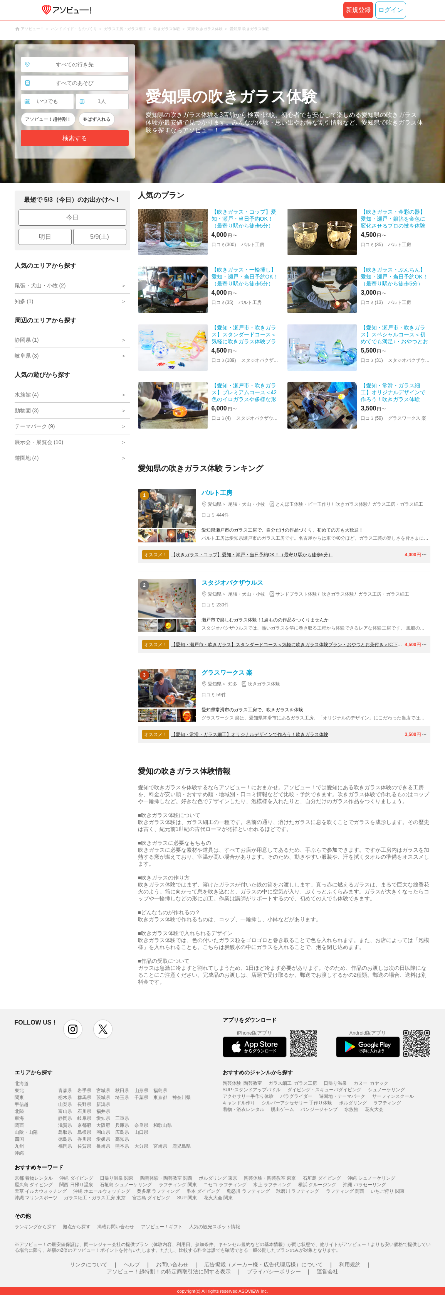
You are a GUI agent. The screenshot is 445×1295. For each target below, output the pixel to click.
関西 (19, 1125)
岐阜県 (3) (27, 356)
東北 (19, 1090)
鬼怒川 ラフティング (248, 1191)
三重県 (122, 1118)
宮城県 (103, 1090)
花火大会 (374, 1109)
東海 (19, 1118)
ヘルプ (132, 1264)
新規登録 (358, 10)
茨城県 (103, 1097)
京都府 (84, 1125)
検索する (74, 138)
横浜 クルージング (317, 1184)
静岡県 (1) (27, 340)
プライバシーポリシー (274, 1271)
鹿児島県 (181, 1146)
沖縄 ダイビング (76, 1178)
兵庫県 (122, 1125)
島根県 (84, 1132)
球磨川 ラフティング (297, 1191)
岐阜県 (84, 1118)
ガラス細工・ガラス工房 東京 (94, 1197)
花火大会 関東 (218, 1197)
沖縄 (19, 1153)
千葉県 (141, 1097)
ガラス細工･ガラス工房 (293, 1083)
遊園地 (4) (27, 458)
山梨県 (65, 1104)
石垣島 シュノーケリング (126, 1184)
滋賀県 (65, 1125)
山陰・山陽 (26, 1132)
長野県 (84, 1104)
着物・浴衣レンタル (243, 1109)
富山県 (65, 1111)
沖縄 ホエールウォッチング (101, 1191)
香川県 (84, 1139)
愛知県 (103, 1118)
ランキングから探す (35, 1226)
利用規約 (350, 1264)
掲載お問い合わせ (115, 1226)
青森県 (65, 1090)
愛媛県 (103, 1139)
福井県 (103, 1111)
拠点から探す (77, 1226)
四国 (19, 1139)
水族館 (351, 1109)
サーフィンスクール (393, 1096)
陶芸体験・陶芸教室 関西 (166, 1178)
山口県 (141, 1132)
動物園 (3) (27, 410)
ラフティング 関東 (178, 1184)
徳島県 (65, 1139)
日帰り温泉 (335, 1083)
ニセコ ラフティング (224, 1184)
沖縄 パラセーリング (364, 1184)
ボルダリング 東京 (218, 1178)
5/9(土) (99, 236)
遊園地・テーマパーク (342, 1096)
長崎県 (103, 1146)
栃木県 (65, 1097)
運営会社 (327, 1271)
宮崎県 (160, 1146)
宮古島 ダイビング (151, 1197)
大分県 (141, 1146)
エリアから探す (33, 1072)
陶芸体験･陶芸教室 (242, 1083)
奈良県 (141, 1125)
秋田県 (122, 1090)
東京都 (160, 1097)
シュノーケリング (386, 1089)
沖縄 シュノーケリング (371, 1178)
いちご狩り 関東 (387, 1191)
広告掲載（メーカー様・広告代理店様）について (263, 1264)
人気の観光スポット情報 (214, 1226)
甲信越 (22, 1104)
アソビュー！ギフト (162, 1226)
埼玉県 (122, 1097)
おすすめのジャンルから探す (258, 1072)
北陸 (19, 1111)
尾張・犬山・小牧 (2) (40, 285)
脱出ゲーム (282, 1109)
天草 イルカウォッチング (41, 1191)
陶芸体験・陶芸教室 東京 (270, 1178)
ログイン (390, 10)
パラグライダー (296, 1096)
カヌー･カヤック (371, 1083)
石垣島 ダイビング (322, 1178)
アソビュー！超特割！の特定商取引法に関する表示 (169, 1271)
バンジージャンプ (319, 1109)
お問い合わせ (172, 1264)
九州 (19, 1146)
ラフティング (387, 1103)
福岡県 (65, 1146)
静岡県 (65, 1118)
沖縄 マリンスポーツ (36, 1197)
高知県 (122, 1139)
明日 (45, 236)
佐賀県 (84, 1146)
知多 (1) (24, 301)
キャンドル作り (239, 1103)
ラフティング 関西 (345, 1191)
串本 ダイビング (203, 1191)
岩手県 (84, 1090)
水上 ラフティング (272, 1184)
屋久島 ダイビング (34, 1184)
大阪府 (103, 1125)
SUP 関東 (187, 1197)
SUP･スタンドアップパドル (252, 1089)
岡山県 (103, 1132)
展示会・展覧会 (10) (39, 442)
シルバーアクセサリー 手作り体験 (297, 1103)
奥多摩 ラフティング (158, 1191)
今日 (72, 217)
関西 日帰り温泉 (76, 1184)
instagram (72, 1029)
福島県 (160, 1090)
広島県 (122, 1132)
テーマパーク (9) (35, 426)
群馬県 (84, 1097)
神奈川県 (181, 1097)
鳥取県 (65, 1132)
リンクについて (88, 1264)
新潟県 (103, 1104)
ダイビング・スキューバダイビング (324, 1089)
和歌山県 (162, 1125)
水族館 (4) (27, 395)
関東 (19, 1097)
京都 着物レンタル (34, 1178)
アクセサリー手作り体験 (248, 1096)
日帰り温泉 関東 (116, 1178)
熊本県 (122, 1146)
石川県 (84, 1111)
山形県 (141, 1090)
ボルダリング (353, 1103)
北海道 (22, 1083)
